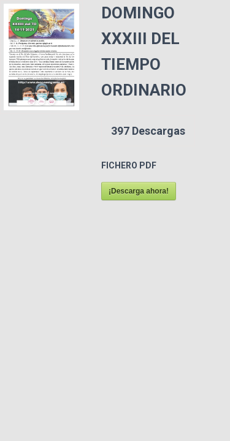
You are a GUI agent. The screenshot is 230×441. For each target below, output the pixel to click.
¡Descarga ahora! (139, 191)
